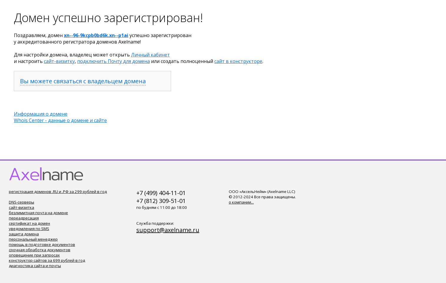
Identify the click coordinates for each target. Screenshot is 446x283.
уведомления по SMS (29, 228)
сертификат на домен (29, 223)
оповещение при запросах (34, 255)
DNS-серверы (21, 202)
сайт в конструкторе (238, 61)
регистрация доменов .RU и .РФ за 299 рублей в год (58, 191)
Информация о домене (40, 114)
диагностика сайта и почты (35, 265)
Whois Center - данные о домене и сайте (60, 120)
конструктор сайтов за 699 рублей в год (47, 260)
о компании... (241, 202)
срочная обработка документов (39, 249)
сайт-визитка (21, 207)
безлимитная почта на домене (38, 212)
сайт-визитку (59, 61)
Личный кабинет (150, 54)
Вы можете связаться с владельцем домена (83, 81)
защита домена (24, 234)
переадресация (24, 218)
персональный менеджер (33, 239)
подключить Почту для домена (113, 61)
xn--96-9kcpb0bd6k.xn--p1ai (96, 35)
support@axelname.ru (167, 230)
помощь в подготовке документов (42, 244)
